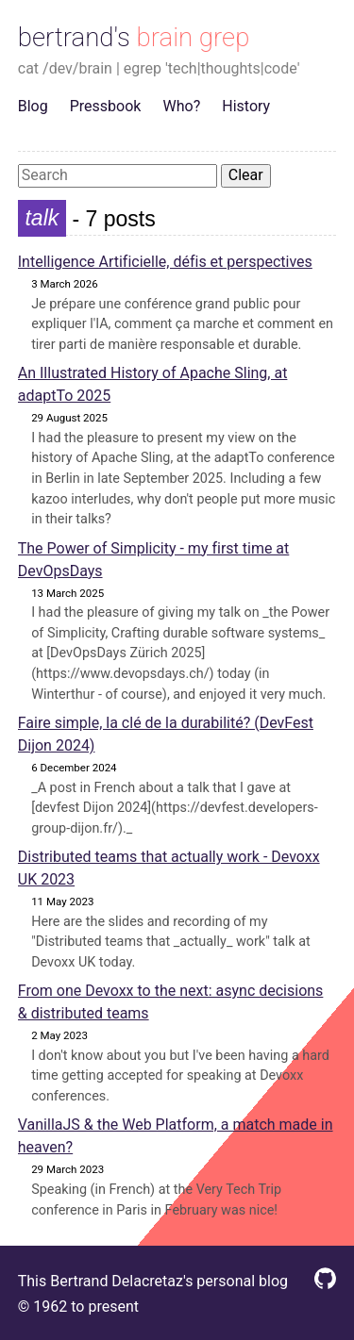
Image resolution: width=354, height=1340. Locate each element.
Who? (182, 106)
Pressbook (106, 106)
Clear (245, 175)
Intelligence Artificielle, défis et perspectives (165, 262)
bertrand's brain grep (134, 37)
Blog (33, 106)
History (246, 106)
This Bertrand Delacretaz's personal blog (153, 1281)
